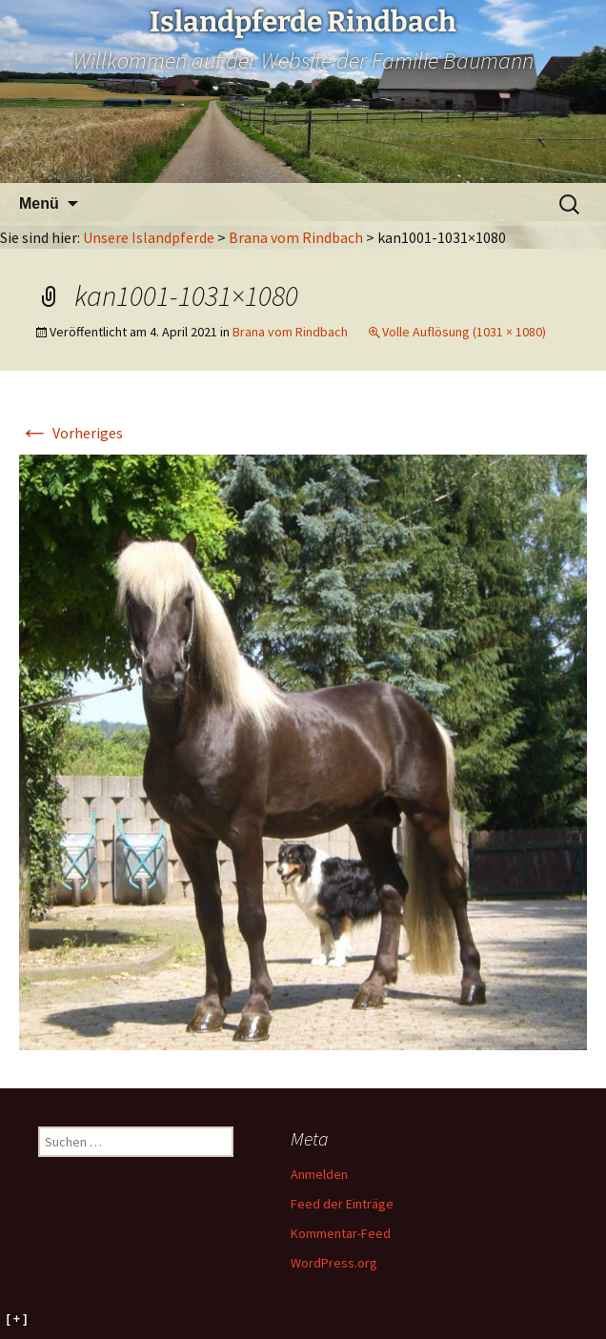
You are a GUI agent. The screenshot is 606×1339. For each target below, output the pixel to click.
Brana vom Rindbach (296, 237)
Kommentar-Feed (341, 1233)
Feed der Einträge (342, 1203)
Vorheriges (71, 432)
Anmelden (319, 1174)
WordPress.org (334, 1262)
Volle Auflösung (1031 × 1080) (464, 331)
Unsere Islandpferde (148, 237)
